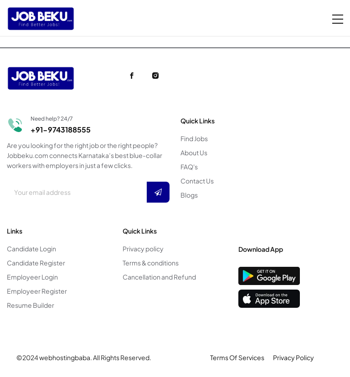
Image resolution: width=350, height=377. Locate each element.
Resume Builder (30, 305)
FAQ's (189, 167)
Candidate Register (36, 263)
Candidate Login (31, 249)
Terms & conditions (151, 263)
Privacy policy (143, 249)
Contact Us (197, 181)
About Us (193, 152)
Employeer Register (37, 291)
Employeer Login (32, 277)
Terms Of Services (237, 357)
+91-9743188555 (61, 129)
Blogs (189, 195)
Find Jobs (194, 138)
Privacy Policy (293, 357)
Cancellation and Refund (159, 277)
